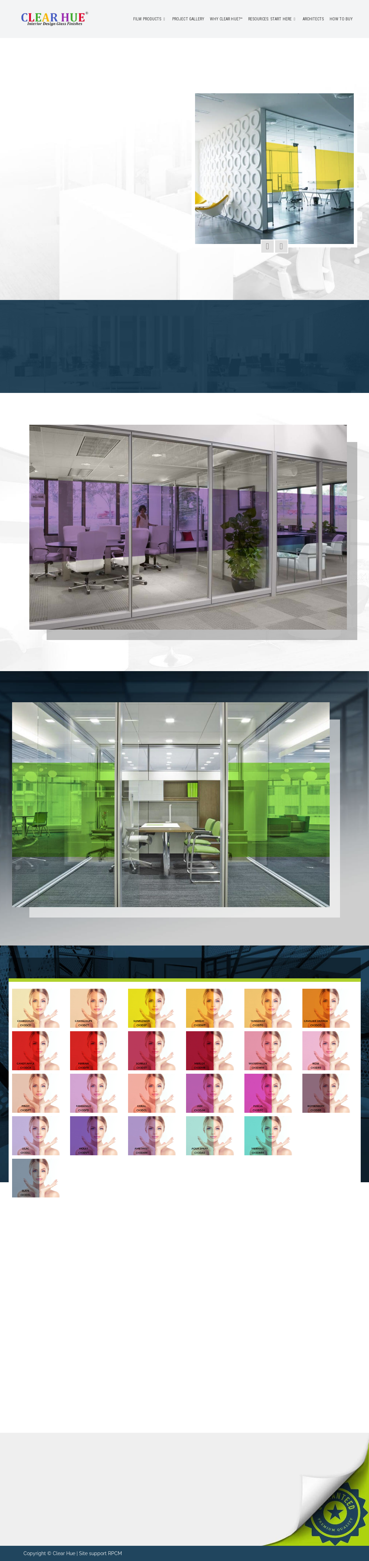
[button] (267, 246)
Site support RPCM (100, 1553)
